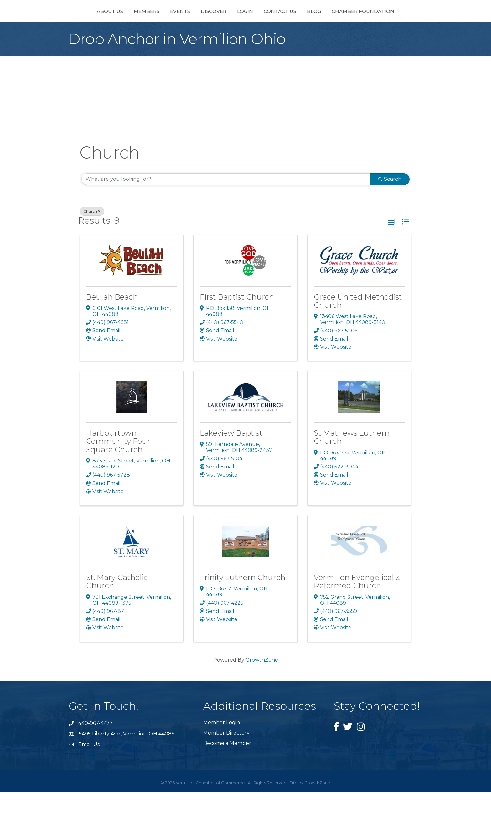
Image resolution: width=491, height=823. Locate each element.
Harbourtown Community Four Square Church (118, 472)
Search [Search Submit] (389, 210)
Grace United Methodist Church (358, 332)
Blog (342, 26)
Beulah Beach (112, 327)
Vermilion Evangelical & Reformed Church (357, 612)
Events (152, 26)
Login (273, 26)
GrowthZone (262, 691)
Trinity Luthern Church (242, 608)
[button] (391, 253)
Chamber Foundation (391, 26)
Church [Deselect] (92, 242)
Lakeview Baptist (231, 463)
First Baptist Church (237, 327)
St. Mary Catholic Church (117, 612)
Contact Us (308, 26)
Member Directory (226, 764)
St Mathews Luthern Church (352, 468)
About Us (82, 26)
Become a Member (227, 774)
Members (118, 26)
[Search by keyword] (225, 210)
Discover (185, 26)
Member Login (221, 753)
